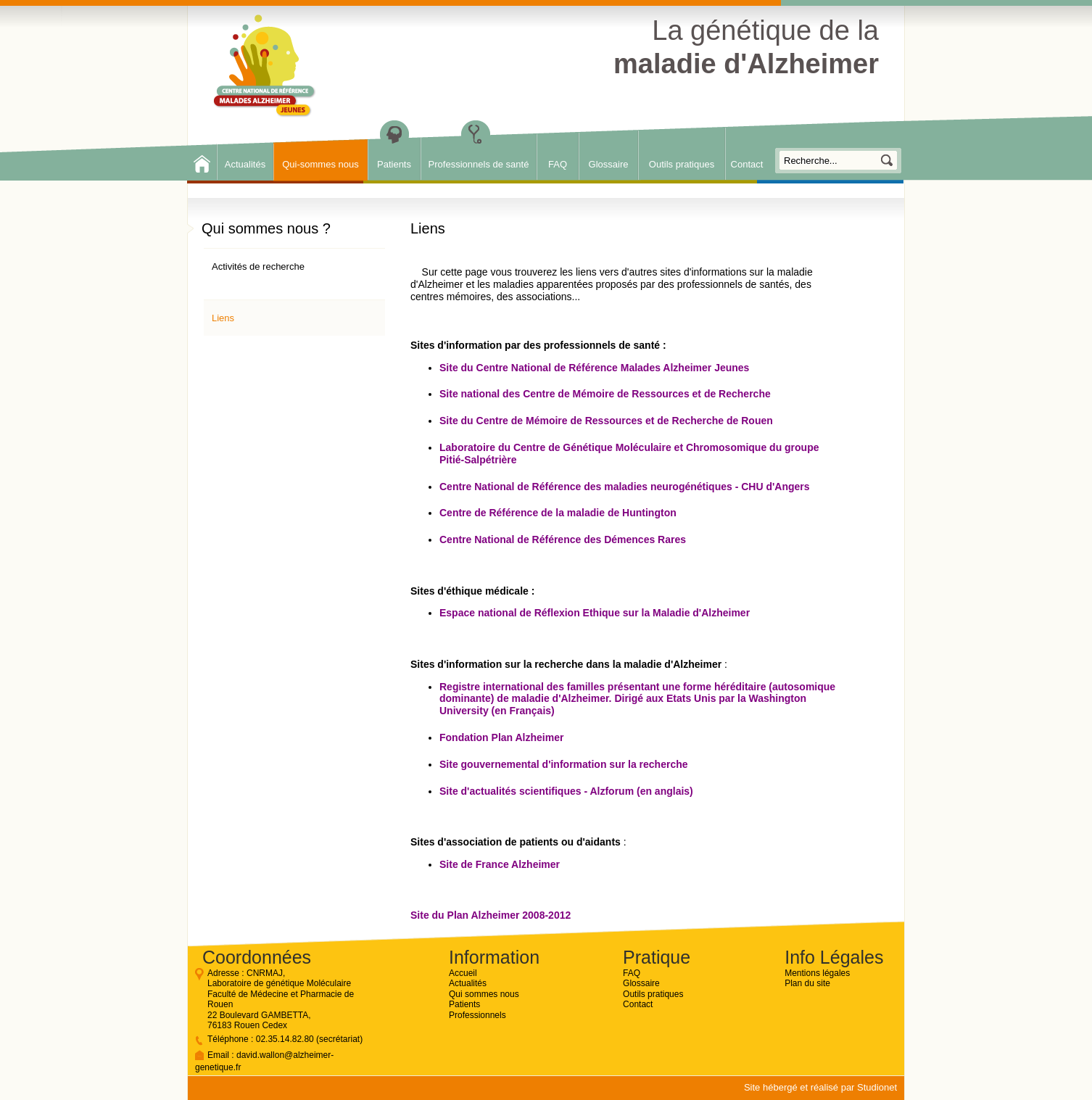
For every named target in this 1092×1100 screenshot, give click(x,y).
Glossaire (609, 164)
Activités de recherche (258, 266)
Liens (223, 318)
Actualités (245, 164)
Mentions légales (817, 973)
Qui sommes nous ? (266, 228)
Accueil (463, 973)
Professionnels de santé (479, 164)
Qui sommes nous (484, 994)
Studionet (877, 1087)
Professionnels (477, 1015)
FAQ (557, 164)
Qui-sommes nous (320, 164)
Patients (394, 164)
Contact (747, 164)
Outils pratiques (681, 164)
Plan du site (807, 983)
